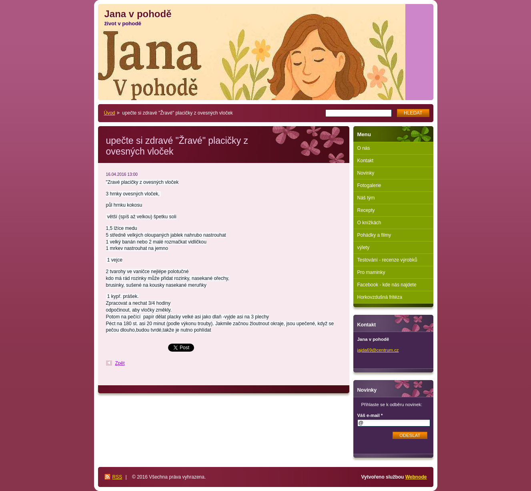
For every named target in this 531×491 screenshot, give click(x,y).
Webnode (416, 477)
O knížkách (369, 222)
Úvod (109, 113)
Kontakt (365, 160)
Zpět (120, 363)
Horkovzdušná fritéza (380, 297)
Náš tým (366, 198)
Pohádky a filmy (374, 235)
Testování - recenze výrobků (387, 260)
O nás (363, 148)
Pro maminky (371, 272)
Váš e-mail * (370, 415)
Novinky (366, 173)
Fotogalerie (369, 185)
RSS (117, 477)
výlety (363, 247)
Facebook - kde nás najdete (387, 285)
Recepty (366, 210)
